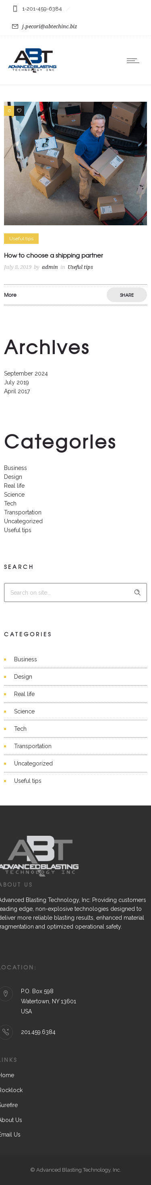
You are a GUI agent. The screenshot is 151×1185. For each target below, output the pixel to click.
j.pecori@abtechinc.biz (49, 26)
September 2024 (26, 373)
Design (13, 477)
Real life (14, 485)
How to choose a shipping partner (53, 255)
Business (15, 468)
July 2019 (16, 382)
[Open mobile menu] (135, 60)
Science (14, 494)
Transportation (22, 512)
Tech (10, 503)
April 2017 (17, 391)
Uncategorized (23, 521)
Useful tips (17, 530)
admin (50, 267)
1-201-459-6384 (42, 9)
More (10, 294)
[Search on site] (75, 592)
